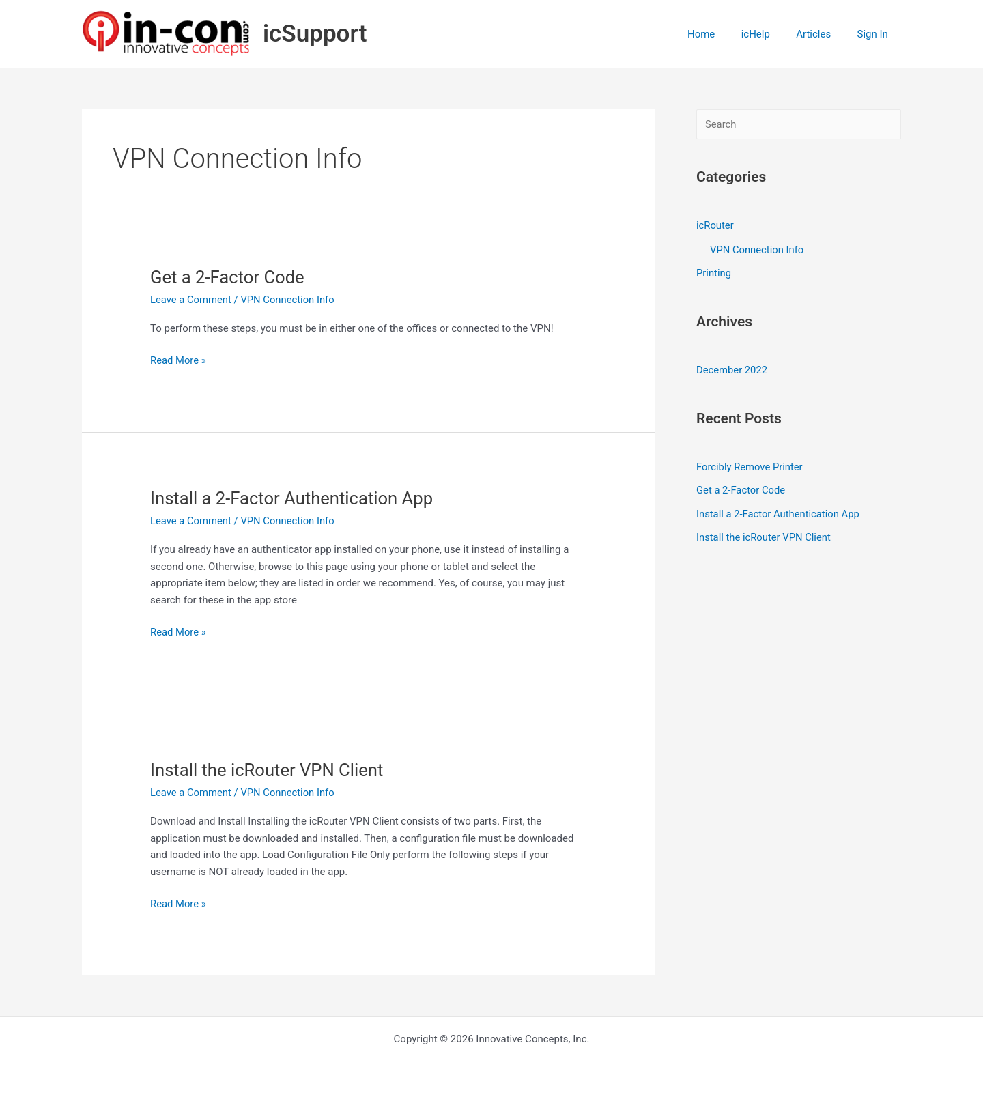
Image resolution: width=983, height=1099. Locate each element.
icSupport (315, 34)
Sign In (875, 34)
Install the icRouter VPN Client (268, 770)
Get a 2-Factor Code (228, 277)
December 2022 (732, 368)
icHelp (769, 34)
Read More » (178, 360)
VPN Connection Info (289, 300)
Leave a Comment (191, 300)
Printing (714, 272)
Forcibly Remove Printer (750, 465)
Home (721, 34)
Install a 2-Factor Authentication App (293, 498)
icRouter (715, 225)
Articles (822, 34)
